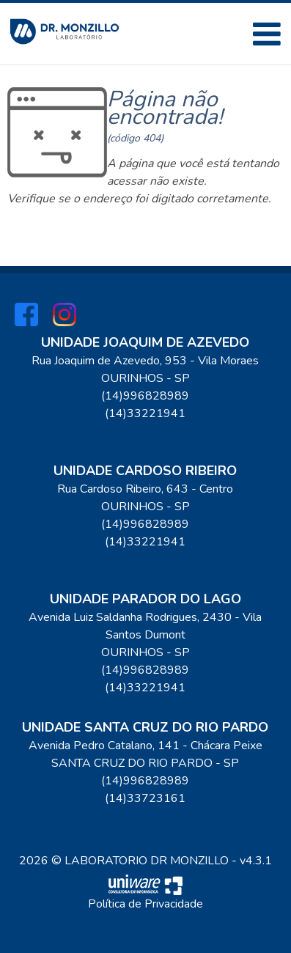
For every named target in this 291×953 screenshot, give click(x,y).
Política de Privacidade (145, 904)
